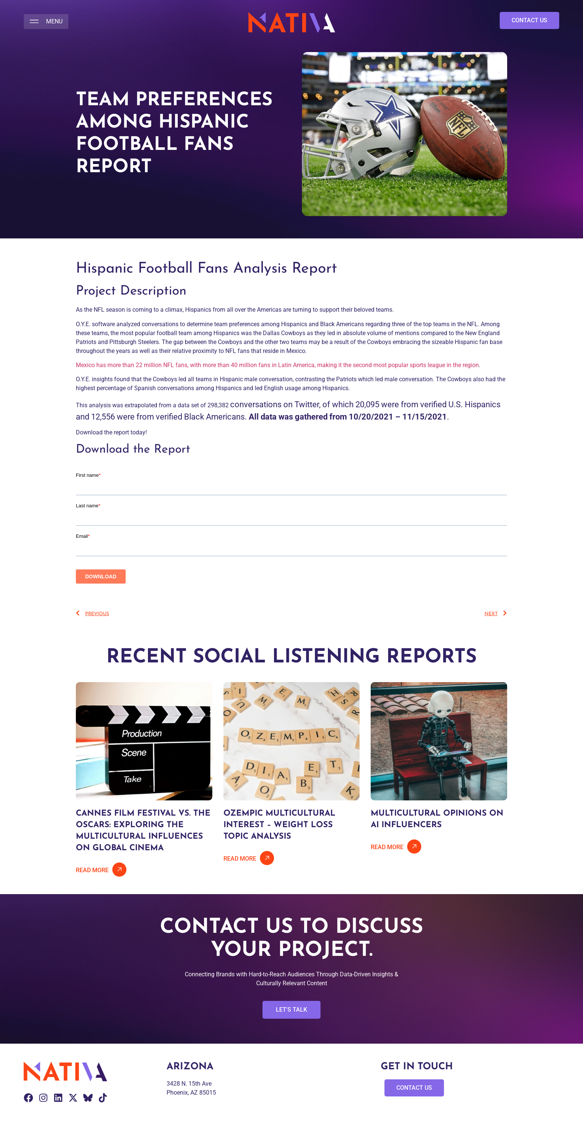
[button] (46, 21)
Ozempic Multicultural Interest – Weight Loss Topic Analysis (279, 825)
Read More (92, 870)
